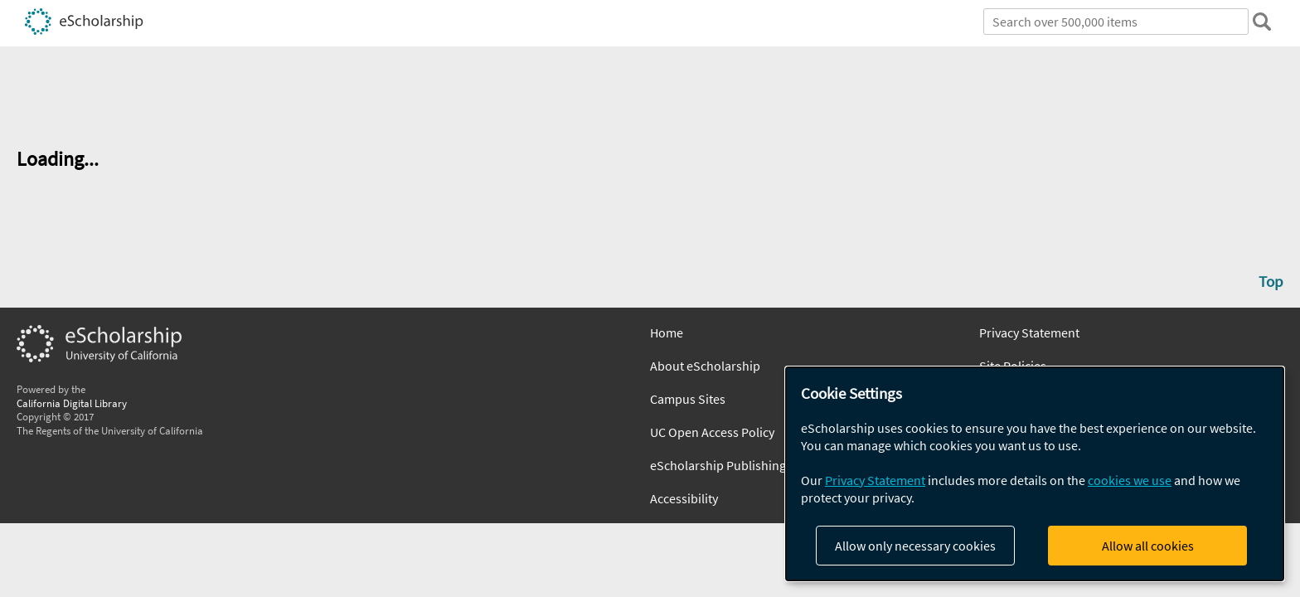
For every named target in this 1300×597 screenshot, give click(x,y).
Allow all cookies (1148, 545)
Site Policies (1012, 365)
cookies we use (1129, 480)
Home (666, 332)
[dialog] (1034, 473)
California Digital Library (72, 403)
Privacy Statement (1029, 332)
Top (1271, 281)
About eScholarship (705, 365)
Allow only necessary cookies (915, 545)
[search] (1262, 21)
